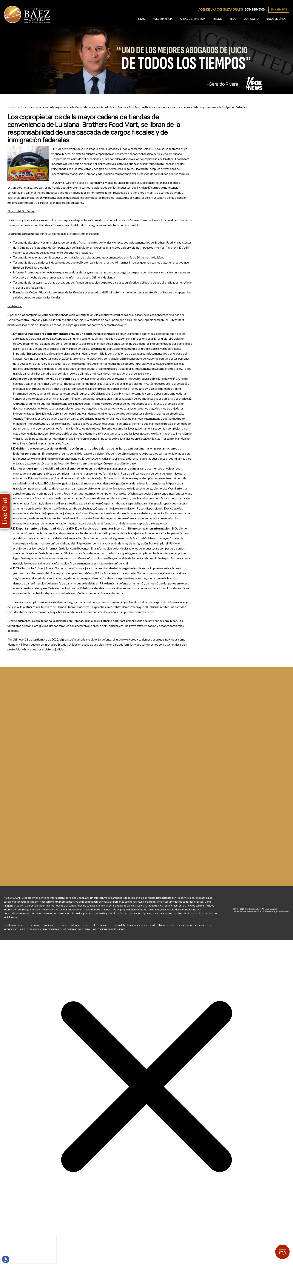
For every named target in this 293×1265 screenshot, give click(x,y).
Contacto (251, 19)
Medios (217, 19)
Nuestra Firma (162, 19)
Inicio (141, 19)
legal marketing (260, 911)
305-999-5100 (255, 9)
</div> (28, 1249)
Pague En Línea (276, 19)
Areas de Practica (192, 19)
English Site (279, 9)
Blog (233, 19)
